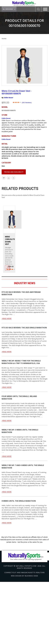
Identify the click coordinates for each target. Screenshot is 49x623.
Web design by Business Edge (24, 576)
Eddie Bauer (8, 98)
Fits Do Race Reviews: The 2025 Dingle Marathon (24, 327)
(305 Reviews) (27, 102)
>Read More (6, 318)
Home (4, 39)
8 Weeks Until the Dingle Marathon (19, 501)
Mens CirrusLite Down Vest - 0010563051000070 (17, 92)
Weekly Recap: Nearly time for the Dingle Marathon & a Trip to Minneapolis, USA (21, 362)
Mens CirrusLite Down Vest (10, 240)
